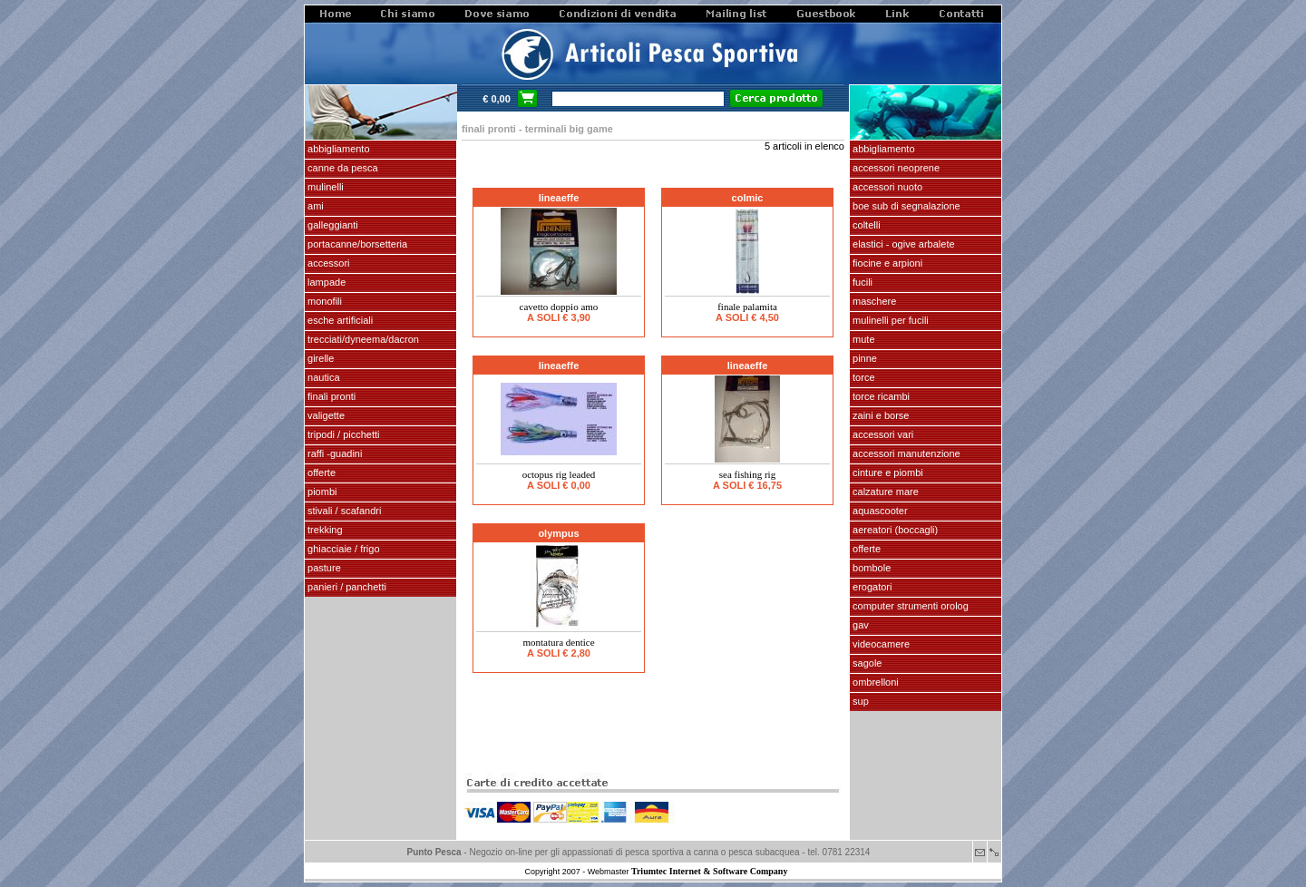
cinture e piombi (886, 472)
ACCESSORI (327, 263)
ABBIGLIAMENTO (337, 148)
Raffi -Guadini (333, 453)
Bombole (870, 567)
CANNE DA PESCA (341, 167)
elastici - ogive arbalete (902, 244)
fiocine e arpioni (886, 263)
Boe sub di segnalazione (905, 205)
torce (862, 377)
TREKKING (324, 529)
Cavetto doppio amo (559, 306)
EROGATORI (871, 586)
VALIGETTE (325, 415)
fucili (861, 282)
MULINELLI (324, 186)
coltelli (865, 224)
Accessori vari (881, 434)
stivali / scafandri (343, 510)
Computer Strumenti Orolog (909, 605)
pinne (863, 358)
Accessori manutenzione (905, 453)
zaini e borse (879, 415)
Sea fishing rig (747, 474)
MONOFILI (323, 301)
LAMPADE (325, 282)
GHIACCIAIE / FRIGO (342, 548)
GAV (859, 624)
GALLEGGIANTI (331, 224)
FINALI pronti (330, 396)
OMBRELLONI (874, 682)
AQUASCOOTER (879, 510)
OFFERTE (320, 472)
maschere (873, 301)
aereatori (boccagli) (894, 529)
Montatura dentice (558, 642)
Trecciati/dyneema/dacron (362, 339)
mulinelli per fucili (889, 320)
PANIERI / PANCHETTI (345, 586)
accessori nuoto (886, 186)
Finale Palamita (747, 306)
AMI (314, 205)
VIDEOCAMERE (880, 643)
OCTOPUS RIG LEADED (559, 474)
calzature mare (884, 491)
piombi (320, 491)
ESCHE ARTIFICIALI (339, 320)
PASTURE (323, 567)
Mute (862, 339)
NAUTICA (322, 377)
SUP (859, 701)
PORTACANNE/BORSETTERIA (356, 244)
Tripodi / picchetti (342, 434)
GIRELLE (319, 358)
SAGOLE (866, 663)
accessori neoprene (895, 167)
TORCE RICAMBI (880, 396)
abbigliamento (882, 148)
